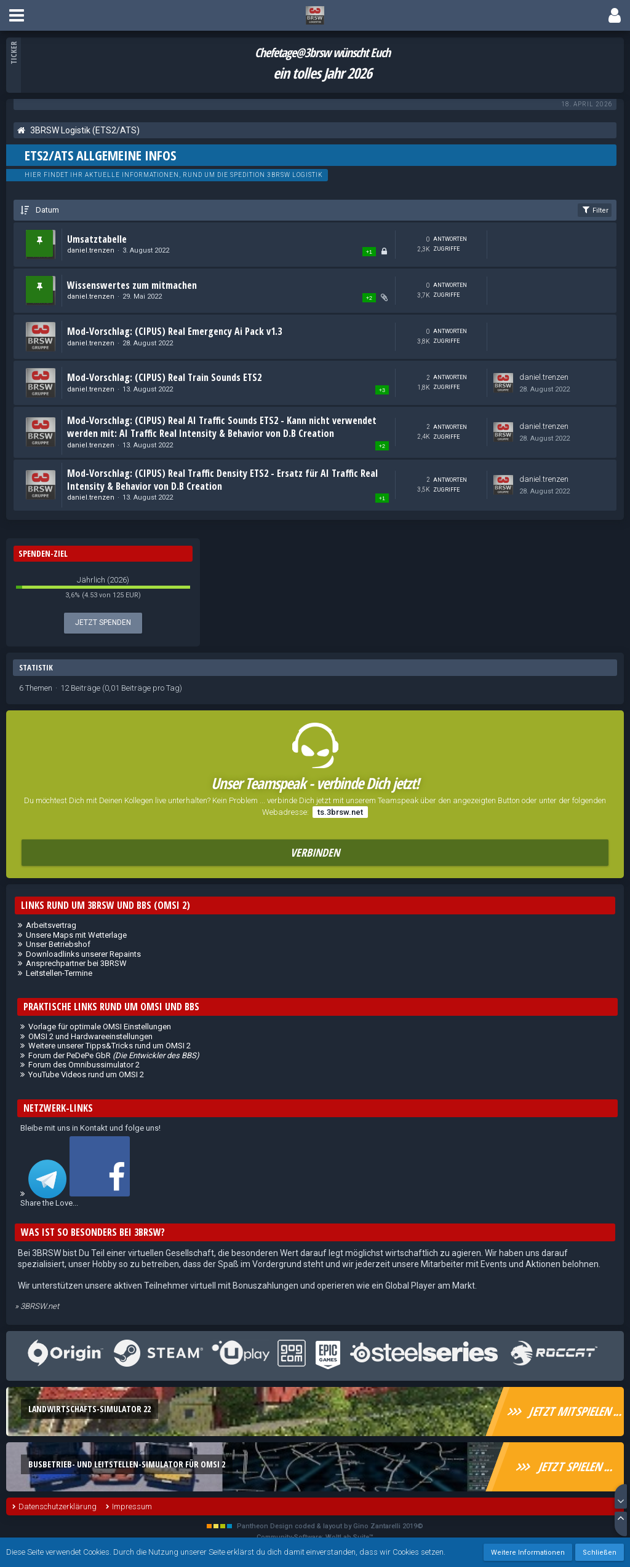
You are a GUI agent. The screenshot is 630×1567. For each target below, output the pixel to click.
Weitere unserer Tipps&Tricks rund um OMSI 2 (109, 1045)
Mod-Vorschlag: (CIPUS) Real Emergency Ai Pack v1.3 (174, 331)
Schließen (599, 1553)
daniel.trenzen (90, 250)
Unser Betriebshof (58, 944)
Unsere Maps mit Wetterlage (76, 935)
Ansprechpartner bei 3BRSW (76, 963)
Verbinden (315, 852)
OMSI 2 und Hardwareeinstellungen (90, 1036)
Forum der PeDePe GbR (113, 1055)
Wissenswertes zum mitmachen (132, 285)
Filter (594, 209)
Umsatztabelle (97, 239)
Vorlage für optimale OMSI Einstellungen (99, 1026)
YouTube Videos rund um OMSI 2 (86, 1074)
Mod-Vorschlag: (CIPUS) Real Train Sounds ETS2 (164, 377)
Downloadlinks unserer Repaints (83, 954)
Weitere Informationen (528, 1553)
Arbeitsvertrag (51, 925)
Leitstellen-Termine (59, 973)
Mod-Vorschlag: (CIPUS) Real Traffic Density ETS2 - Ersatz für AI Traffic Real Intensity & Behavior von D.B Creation (222, 479)
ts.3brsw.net (340, 812)
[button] (16, 15)
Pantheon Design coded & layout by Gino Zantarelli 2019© (330, 1526)
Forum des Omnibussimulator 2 (84, 1064)
